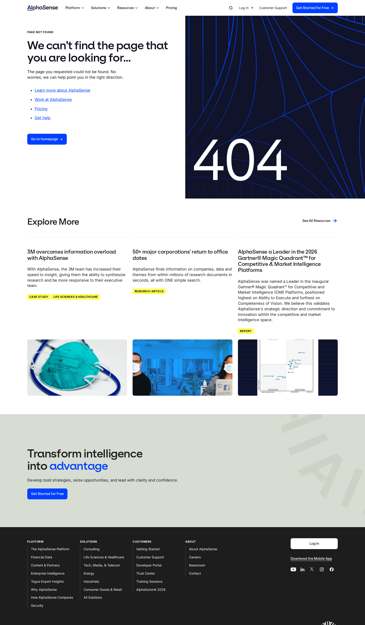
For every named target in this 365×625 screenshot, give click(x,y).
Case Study (38, 297)
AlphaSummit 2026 (151, 589)
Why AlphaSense (44, 589)
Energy (89, 573)
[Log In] (314, 543)
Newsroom (197, 565)
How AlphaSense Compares (52, 597)
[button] (75, 8)
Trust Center (145, 573)
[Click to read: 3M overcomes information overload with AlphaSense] (77, 367)
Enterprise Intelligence (47, 573)
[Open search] (231, 8)
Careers (195, 557)
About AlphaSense (203, 549)
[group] (288, 8)
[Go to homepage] (47, 139)
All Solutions (93, 597)
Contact (195, 573)
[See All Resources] (320, 220)
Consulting (92, 549)
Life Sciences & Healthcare (75, 297)
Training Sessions (149, 581)
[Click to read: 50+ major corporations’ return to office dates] (182, 367)
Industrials (91, 581)
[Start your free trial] (47, 493)
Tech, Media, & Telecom (102, 565)
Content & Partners (45, 565)
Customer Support (150, 557)
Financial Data (41, 557)
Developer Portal (148, 565)
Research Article (149, 291)
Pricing (171, 8)
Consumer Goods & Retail (103, 589)
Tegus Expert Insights (47, 581)
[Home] (42, 8)
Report (246, 331)
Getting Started (148, 549)
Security (37, 605)
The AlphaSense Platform (50, 549)
